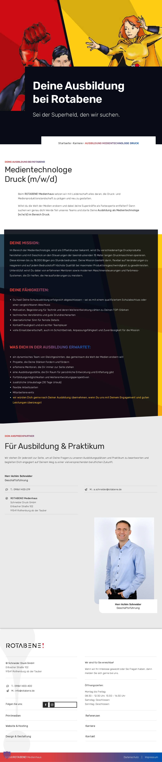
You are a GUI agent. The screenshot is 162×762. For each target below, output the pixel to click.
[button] (7, 755)
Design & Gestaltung (18, 736)
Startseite (64, 143)
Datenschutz (133, 757)
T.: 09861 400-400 (21, 686)
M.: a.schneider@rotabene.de (106, 489)
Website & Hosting (17, 725)
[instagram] (52, 704)
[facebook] (45, 704)
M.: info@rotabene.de (23, 690)
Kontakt (90, 736)
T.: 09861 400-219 (20, 489)
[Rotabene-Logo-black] (25, 642)
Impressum (150, 757)
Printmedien (13, 715)
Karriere (78, 143)
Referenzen (93, 715)
